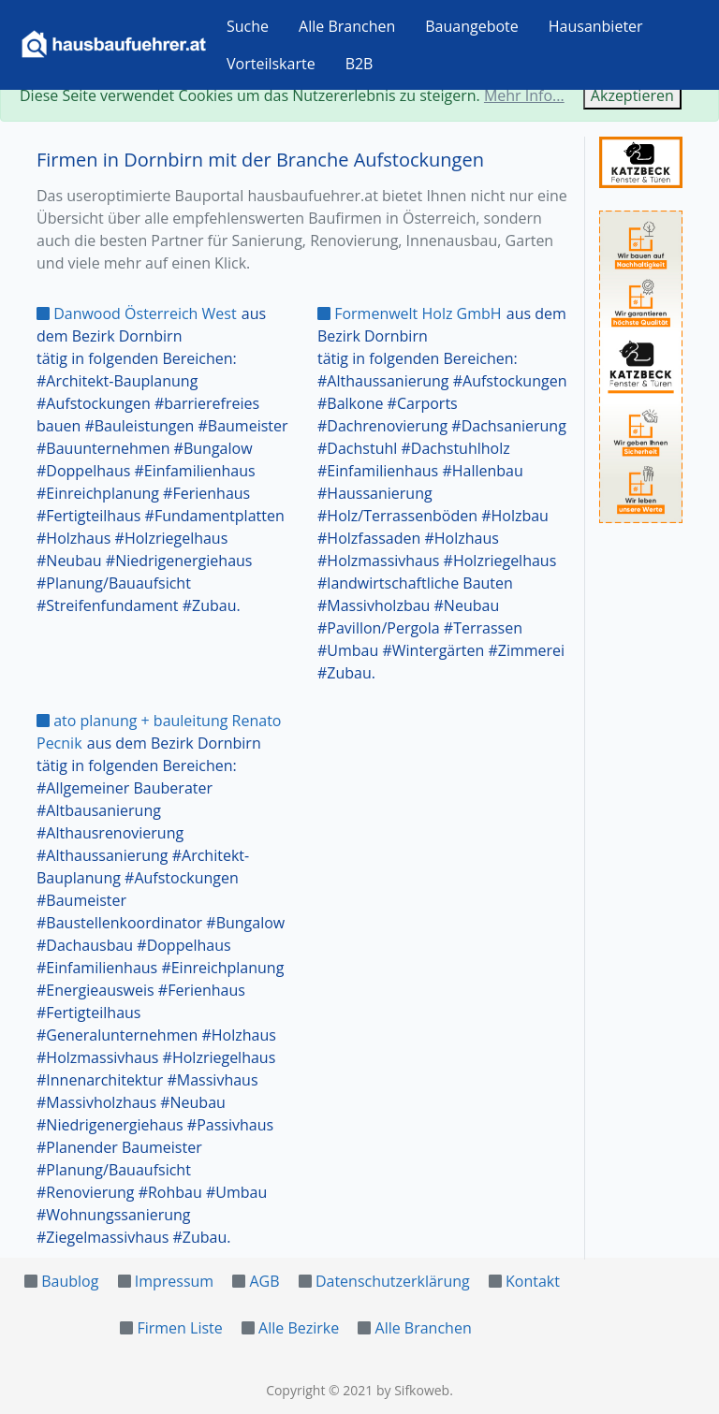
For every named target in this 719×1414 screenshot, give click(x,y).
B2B (359, 63)
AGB (264, 1281)
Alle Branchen (347, 26)
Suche (248, 26)
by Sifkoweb (412, 1390)
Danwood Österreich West (137, 313)
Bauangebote (472, 26)
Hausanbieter (596, 26)
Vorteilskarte (271, 63)
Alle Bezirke (298, 1328)
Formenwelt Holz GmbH (409, 313)
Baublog (69, 1281)
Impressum (174, 1281)
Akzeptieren (632, 95)
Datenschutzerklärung (392, 1281)
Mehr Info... (524, 95)
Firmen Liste (179, 1328)
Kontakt (533, 1281)
